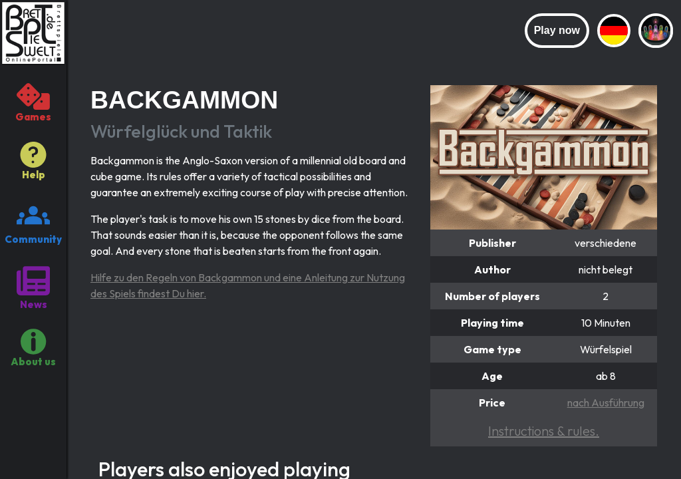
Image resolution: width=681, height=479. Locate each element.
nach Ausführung (605, 402)
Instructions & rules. (543, 430)
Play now (557, 30)
